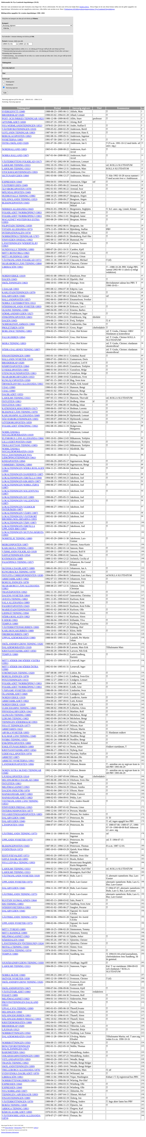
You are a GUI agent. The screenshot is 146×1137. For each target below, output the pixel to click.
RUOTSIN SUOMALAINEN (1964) (19, 900)
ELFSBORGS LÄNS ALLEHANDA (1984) (23, 438)
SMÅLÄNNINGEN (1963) (15, 283)
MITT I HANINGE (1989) (14, 933)
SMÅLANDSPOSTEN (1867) (16, 988)
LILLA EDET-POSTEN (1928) (17, 442)
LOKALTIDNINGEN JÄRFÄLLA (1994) (22, 478)
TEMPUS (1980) (10, 623)
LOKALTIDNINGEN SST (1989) (18, 497)
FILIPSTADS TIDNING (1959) (17, 225)
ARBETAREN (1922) (12, 729)
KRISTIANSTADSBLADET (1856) (19, 651)
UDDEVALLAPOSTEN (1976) (17, 753)
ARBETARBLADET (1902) (15, 579)
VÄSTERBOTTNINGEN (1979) (17, 1101)
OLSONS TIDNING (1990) (15, 310)
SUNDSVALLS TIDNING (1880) (18, 249)
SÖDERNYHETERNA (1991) (16, 907)
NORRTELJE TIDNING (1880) (17, 538)
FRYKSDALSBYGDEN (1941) (17, 711)
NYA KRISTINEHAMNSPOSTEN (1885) (22, 814)
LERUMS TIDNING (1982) (15, 718)
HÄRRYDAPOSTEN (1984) (15, 366)
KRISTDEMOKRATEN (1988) (17, 1022)
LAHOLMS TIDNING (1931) (16, 165)
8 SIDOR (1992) (10, 620)
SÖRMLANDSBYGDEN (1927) (17, 313)
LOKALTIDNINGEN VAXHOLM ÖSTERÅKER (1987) (18, 508)
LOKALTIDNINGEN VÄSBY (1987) (20, 513)
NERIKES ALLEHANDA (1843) (18, 209)
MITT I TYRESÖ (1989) (14, 929)
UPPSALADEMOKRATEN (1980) (18, 637)
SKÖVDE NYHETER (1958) (16, 978)
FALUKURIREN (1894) (13, 337)
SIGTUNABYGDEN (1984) (15, 175)
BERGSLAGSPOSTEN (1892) (16, 136)
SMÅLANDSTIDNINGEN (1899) (18, 1066)
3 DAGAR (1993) (10, 289)
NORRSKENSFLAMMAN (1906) (18, 324)
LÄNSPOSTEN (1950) (13, 825)
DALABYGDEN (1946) (13, 296)
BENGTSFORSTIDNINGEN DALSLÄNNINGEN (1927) (16, 1047)
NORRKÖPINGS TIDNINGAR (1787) (20, 236)
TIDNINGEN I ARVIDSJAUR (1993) (20, 1094)
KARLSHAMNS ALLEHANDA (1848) (21, 415)
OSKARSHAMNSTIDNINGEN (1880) (21, 1056)
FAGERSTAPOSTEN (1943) (15, 606)
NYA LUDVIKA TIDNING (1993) (18, 862)
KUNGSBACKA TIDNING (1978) (18, 572)
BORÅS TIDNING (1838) (14, 1105)
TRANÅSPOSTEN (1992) (14, 592)
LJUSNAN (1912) (10, 1029)
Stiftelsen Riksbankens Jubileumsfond (10, 1132)
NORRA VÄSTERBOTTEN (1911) (19, 303)
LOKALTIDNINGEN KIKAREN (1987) (21, 481)
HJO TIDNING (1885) (12, 904)
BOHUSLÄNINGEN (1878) (15, 582)
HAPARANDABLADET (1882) (17, 794)
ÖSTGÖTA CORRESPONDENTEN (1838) (22, 575)
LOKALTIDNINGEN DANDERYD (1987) (22, 474)
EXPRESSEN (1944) (12, 182)
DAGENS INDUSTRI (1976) (16, 790)
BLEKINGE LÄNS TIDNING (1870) (20, 412)
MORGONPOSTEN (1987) (15, 544)
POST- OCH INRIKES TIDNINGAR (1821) (23, 118)
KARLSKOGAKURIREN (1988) (18, 630)
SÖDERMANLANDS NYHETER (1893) (21, 306)
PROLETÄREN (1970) (13, 327)
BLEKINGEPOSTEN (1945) (15, 203)
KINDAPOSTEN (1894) (13, 461)
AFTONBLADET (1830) (14, 122)
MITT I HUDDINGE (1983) (15, 256)
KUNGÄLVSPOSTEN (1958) (16, 380)
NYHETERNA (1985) (12, 139)
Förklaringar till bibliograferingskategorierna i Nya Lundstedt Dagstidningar (89, 9)
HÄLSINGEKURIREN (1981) (16, 1015)
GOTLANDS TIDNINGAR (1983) (18, 132)
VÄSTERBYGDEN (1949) (15, 185)
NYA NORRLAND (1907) (14, 1091)
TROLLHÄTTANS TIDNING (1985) (20, 445)
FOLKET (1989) (10, 995)
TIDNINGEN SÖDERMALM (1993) (19, 722)
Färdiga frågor (84, 7)
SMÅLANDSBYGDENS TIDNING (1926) (22, 644)
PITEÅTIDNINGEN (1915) (15, 680)
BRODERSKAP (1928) (13, 115)
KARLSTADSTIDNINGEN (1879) (18, 292)
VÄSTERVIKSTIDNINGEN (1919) (19, 129)
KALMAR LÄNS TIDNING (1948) (19, 736)
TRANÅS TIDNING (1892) (15, 1063)
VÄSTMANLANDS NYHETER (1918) (21, 875)
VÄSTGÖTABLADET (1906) (16, 991)
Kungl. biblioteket (9, 1127)
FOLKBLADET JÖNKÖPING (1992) (20, 426)
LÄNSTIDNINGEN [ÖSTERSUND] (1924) (23, 943)
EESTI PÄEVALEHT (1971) (15, 855)
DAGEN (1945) (9, 279)
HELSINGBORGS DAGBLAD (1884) (20, 780)
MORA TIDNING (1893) (14, 343)
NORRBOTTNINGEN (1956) (16, 1033)
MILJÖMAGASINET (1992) (16, 787)
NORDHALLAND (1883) (14, 149)
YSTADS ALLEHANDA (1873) (17, 229)
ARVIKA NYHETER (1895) (15, 732)
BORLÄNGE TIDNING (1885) (17, 331)
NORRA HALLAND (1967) (15, 155)
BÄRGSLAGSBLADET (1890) (17, 1112)
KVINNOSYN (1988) (12, 558)
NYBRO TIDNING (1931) (14, 739)
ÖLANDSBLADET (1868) (15, 694)
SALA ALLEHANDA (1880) (16, 602)
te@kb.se (36, 1127)
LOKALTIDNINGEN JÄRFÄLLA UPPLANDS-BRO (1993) (18, 527)
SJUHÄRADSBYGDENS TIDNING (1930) (23, 962)
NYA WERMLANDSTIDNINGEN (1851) (22, 125)
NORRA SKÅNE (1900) (13, 975)
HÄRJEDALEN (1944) (13, 940)
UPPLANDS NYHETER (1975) (17, 839)
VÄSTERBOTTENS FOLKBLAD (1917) (22, 161)
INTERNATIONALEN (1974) (16, 232)
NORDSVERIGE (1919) (14, 276)
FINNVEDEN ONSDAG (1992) (17, 239)
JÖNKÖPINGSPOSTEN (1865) (17, 317)
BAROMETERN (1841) (13, 1052)
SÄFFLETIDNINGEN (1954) (16, 555)
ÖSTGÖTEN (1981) (11, 401)
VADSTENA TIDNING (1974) (16, 950)
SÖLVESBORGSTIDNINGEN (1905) (20, 419)
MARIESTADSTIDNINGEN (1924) (19, 609)
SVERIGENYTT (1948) (13, 111)
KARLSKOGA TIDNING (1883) (18, 548)
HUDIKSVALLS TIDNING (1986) (18, 196)
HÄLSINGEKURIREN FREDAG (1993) (21, 1019)
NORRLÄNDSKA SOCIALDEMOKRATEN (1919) (18, 433)
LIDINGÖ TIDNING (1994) (15, 613)
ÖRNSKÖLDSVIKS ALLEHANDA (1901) (22, 384)
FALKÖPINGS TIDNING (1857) (18, 562)
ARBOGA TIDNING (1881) (15, 1108)
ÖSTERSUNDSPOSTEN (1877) (17, 810)
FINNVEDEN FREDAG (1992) (17, 807)
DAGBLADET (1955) (12, 394)
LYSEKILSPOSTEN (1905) (15, 370)
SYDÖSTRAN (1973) (12, 849)
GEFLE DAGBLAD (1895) (15, 859)
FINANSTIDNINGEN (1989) (16, 355)
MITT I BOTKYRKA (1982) (15, 253)
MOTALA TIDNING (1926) (15, 947)
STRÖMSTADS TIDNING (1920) (18, 673)
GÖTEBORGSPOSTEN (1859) (17, 422)
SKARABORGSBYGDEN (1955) (18, 377)
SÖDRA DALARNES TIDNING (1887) (21, 349)
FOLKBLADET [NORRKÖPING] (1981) (22, 212)
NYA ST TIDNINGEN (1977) (16, 725)
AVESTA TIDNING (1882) (15, 599)
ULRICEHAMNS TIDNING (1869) (19, 708)
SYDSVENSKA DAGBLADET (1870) (20, 1073)
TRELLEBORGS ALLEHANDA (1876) (21, 1070)
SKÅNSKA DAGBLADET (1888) (18, 568)
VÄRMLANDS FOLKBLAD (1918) (19, 551)
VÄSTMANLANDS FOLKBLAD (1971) (21, 260)
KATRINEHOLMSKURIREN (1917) (20, 408)
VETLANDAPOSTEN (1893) (16, 1059)
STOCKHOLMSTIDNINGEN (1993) (20, 172)
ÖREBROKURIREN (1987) (15, 634)
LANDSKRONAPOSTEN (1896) (18, 764)
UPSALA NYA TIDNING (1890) (17, 1008)
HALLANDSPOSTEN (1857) (16, 299)
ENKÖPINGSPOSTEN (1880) (16, 743)
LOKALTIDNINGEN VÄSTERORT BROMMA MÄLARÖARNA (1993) (19, 517)
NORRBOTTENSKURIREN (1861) (19, 1080)
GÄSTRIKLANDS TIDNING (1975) (19, 833)
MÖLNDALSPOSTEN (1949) (16, 192)
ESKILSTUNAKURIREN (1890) (18, 746)
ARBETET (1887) (10, 757)
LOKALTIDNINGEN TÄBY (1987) (19, 522)
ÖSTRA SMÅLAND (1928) (15, 143)
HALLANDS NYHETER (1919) (17, 359)
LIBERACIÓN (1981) (12, 267)
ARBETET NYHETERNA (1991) (18, 760)
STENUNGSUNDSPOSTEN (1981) (19, 373)
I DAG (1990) (8, 387)
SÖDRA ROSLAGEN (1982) (16, 616)
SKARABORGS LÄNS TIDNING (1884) (22, 263)
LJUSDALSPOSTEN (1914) (15, 776)
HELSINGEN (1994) (12, 1012)
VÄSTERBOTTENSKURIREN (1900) (20, 627)
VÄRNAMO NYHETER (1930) (17, 690)
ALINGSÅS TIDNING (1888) (16, 715)
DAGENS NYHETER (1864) (16, 595)
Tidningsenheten (18, 1127)
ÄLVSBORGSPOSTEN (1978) (17, 189)
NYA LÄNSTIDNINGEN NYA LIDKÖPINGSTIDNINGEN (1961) (19, 456)
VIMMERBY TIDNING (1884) (17, 464)
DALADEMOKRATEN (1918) (17, 647)
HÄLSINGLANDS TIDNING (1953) (19, 199)
